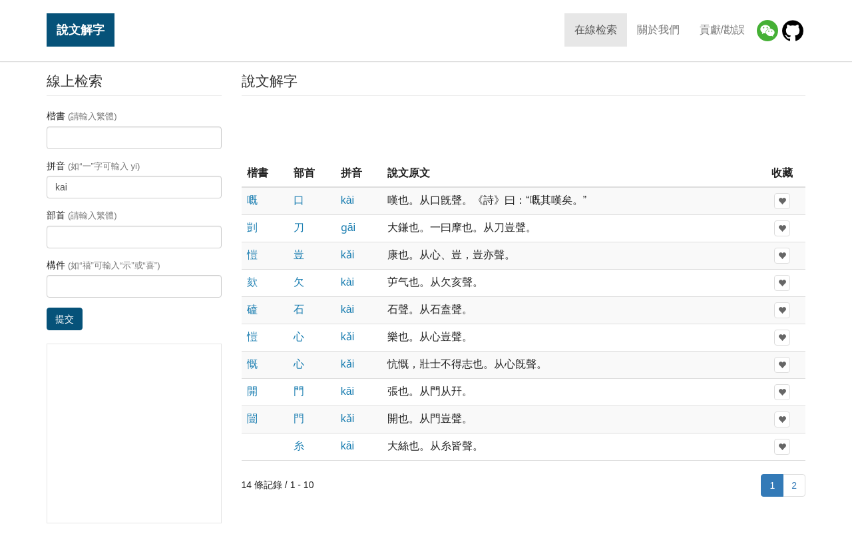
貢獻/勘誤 (722, 29)
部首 (82, 215)
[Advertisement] (523, 129)
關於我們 (658, 29)
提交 (64, 319)
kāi (347, 391)
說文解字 (81, 30)
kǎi (348, 254)
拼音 (93, 165)
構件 (103, 265)
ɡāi (348, 227)
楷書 (82, 116)
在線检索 (595, 29)
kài (347, 200)
